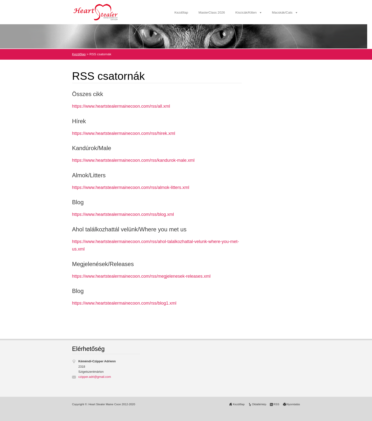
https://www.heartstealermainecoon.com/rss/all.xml (121, 106)
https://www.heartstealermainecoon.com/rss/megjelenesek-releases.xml (141, 276)
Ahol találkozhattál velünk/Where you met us (129, 229)
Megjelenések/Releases (103, 264)
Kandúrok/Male (91, 148)
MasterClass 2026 (212, 12)
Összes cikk (87, 94)
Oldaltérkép (259, 404)
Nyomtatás (293, 404)
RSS (276, 404)
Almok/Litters (89, 175)
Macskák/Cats (282, 12)
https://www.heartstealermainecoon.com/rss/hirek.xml (123, 133)
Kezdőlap (181, 12)
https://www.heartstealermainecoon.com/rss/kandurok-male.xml (133, 160)
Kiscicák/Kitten (246, 12)
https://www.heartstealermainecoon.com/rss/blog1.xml (124, 303)
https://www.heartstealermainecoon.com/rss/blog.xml (123, 214)
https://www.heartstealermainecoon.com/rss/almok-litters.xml (130, 187)
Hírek (79, 121)
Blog (78, 202)
